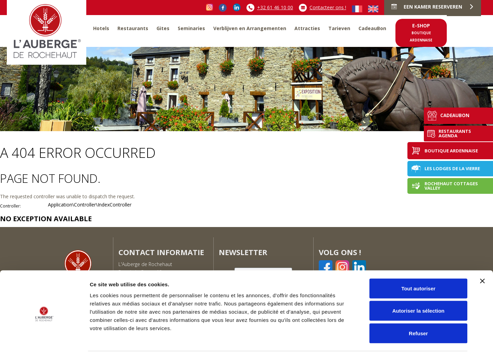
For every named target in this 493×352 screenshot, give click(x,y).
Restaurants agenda (443, 133)
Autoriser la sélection (418, 285)
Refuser (418, 307)
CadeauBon (372, 28)
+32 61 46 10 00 (269, 8)
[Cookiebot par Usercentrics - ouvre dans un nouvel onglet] (44, 339)
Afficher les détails (377, 338)
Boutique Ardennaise (444, 151)
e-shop (421, 32)
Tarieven (339, 28)
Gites (162, 28)
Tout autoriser (418, 262)
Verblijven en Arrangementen (249, 28)
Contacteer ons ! (322, 8)
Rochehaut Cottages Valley (444, 185)
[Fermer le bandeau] (482, 254)
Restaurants (132, 28)
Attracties (307, 28)
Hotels (101, 28)
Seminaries (191, 28)
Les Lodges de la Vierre (445, 168)
